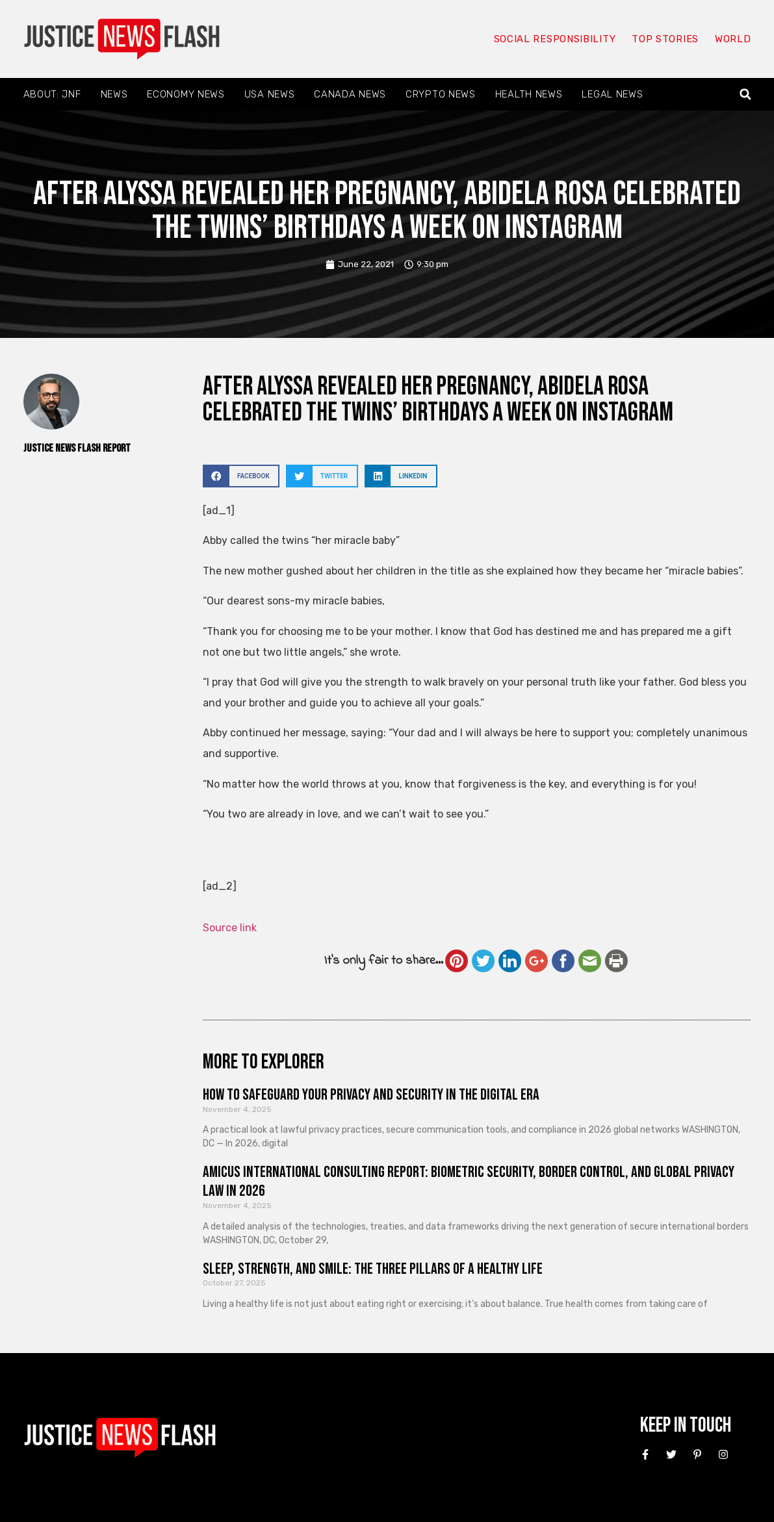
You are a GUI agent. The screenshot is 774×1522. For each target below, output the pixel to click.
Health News (529, 94)
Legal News (612, 94)
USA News (269, 94)
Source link (230, 928)
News (114, 94)
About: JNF (52, 94)
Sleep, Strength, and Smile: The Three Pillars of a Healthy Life (373, 1268)
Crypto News (441, 94)
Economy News (185, 94)
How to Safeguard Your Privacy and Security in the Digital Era (371, 1094)
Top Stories (665, 39)
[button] (745, 94)
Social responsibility (555, 39)
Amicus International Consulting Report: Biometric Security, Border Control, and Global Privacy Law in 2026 (468, 1181)
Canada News (350, 94)
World (733, 39)
